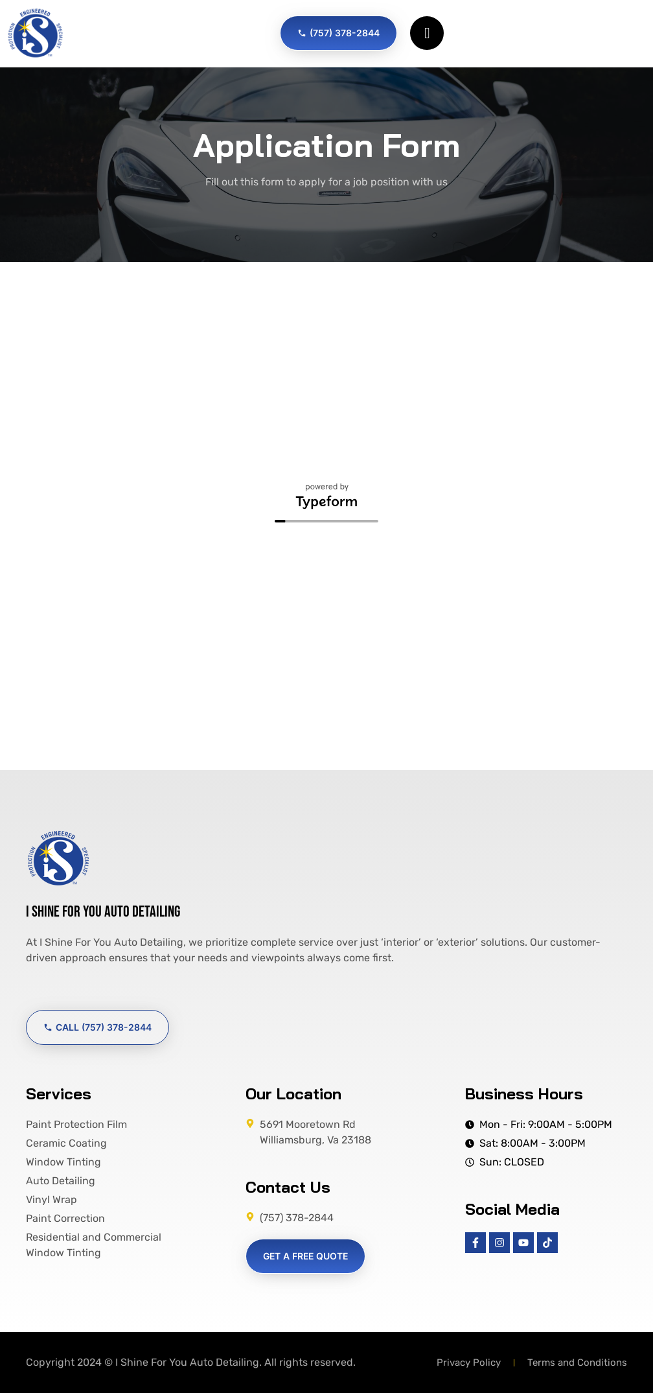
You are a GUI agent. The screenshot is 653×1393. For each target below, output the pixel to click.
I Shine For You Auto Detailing (103, 911)
